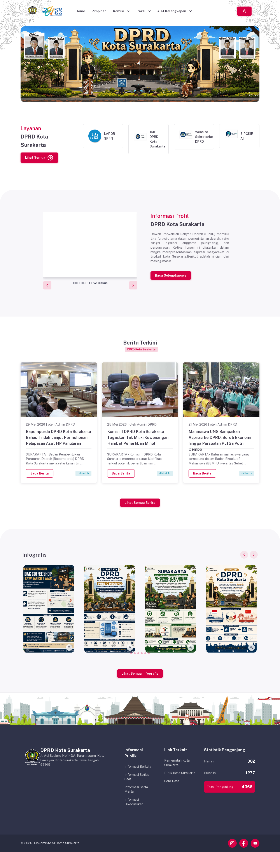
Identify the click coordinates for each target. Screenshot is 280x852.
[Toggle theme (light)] (244, 11)
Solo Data (171, 781)
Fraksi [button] (141, 11)
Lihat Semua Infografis (140, 673)
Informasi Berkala (137, 766)
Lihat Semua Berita (140, 502)
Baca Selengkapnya (171, 275)
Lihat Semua (39, 157)
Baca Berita (39, 473)
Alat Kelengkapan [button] (172, 11)
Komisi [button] (119, 11)
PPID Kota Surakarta (179, 773)
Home (80, 11)
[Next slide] (133, 285)
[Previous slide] (47, 285)
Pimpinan (99, 11)
